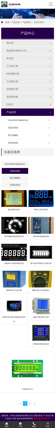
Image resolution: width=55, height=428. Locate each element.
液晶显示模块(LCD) (16, 50)
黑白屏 (9, 43)
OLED (9, 104)
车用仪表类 (13, 143)
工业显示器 (12, 81)
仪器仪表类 (13, 128)
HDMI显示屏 (13, 73)
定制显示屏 (12, 89)
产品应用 (26, 22)
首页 (7, 22)
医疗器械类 (13, 135)
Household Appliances (18, 120)
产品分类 (16, 22)
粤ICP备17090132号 (42, 419)
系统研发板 (12, 96)
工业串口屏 (12, 66)
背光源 (9, 58)
